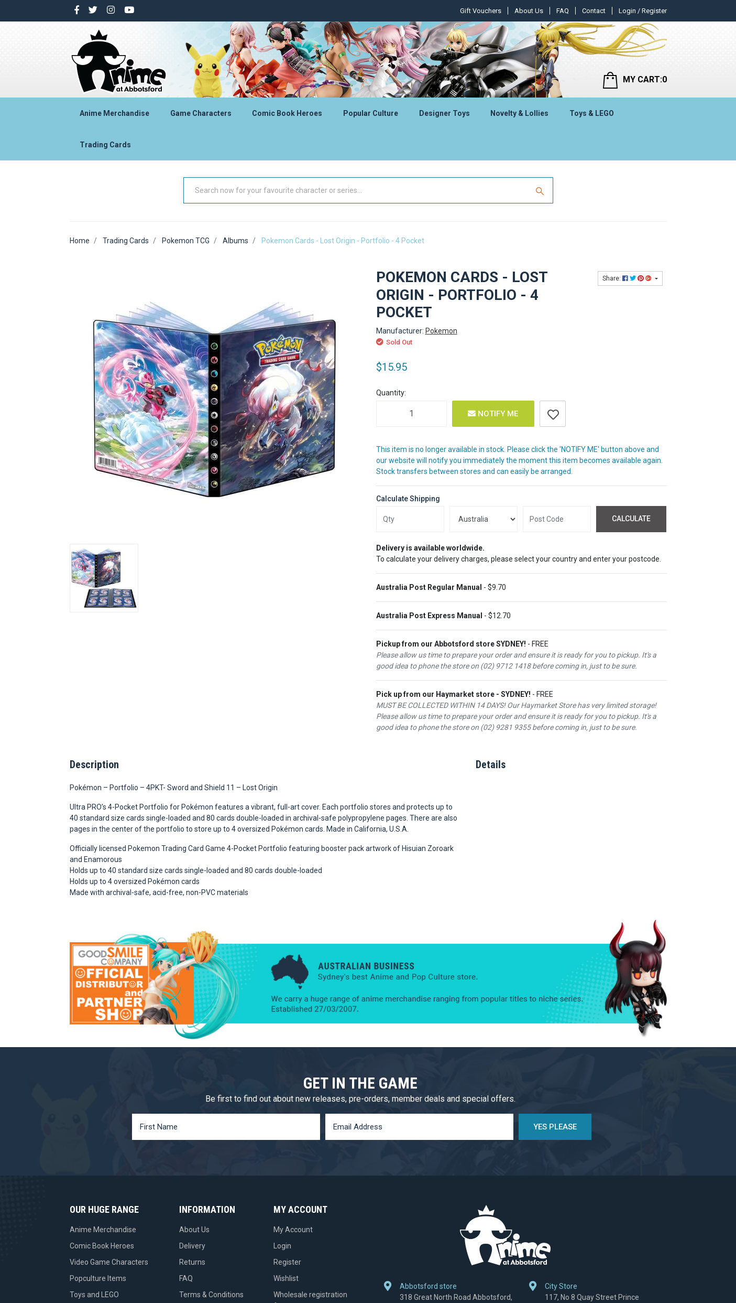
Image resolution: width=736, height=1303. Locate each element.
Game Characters (201, 113)
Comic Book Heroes (287, 113)
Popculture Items (98, 1278)
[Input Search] (357, 190)
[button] (553, 414)
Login (282, 1246)
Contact (594, 11)
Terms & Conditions (211, 1294)
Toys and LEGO (94, 1294)
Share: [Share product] (627, 278)
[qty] (410, 519)
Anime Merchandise (114, 113)
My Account (293, 1229)
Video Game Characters (109, 1262)
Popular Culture (370, 113)
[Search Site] (541, 190)
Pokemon (441, 331)
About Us (528, 11)
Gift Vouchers (480, 11)
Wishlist (286, 1278)
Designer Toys (444, 113)
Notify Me (493, 413)
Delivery (192, 1246)
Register (287, 1262)
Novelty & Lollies (519, 113)
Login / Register (643, 11)
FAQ (562, 11)
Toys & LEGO (591, 113)
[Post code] (557, 519)
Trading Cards (105, 145)
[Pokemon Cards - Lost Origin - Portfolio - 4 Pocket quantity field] (411, 414)
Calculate (631, 518)
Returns (192, 1262)
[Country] (483, 519)
